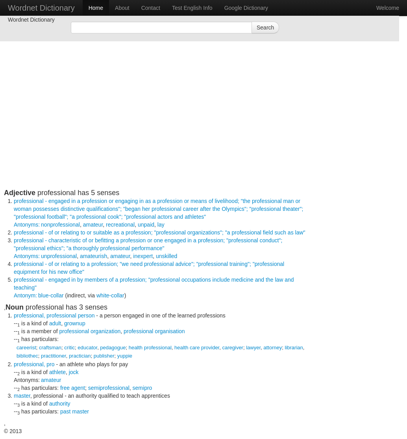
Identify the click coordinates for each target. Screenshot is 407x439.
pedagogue (113, 347)
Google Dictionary (246, 8)
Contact (150, 8)
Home (96, 8)
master (22, 396)
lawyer (253, 347)
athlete (57, 372)
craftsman (50, 347)
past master (74, 411)
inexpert (143, 256)
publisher (104, 356)
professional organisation (154, 331)
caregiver (232, 347)
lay (161, 224)
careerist (26, 347)
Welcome (387, 8)
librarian (294, 347)
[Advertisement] (157, 134)
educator (87, 347)
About (122, 8)
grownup (74, 323)
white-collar (110, 295)
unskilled (166, 256)
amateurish (93, 256)
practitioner (53, 356)
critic (69, 347)
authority (59, 403)
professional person (70, 315)
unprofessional (59, 256)
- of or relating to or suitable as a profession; (159, 232)
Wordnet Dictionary (41, 8)
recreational (120, 224)
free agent (72, 388)
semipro (142, 388)
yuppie (124, 356)
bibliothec (27, 356)
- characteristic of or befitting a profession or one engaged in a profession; (148, 248)
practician (80, 356)
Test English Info (192, 8)
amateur (93, 224)
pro (50, 364)
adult (55, 323)
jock (74, 372)
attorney (272, 347)
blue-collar (51, 295)
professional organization (90, 331)
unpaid (146, 224)
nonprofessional (60, 224)
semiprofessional (109, 388)
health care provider (196, 347)
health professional (150, 347)
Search (265, 27)
